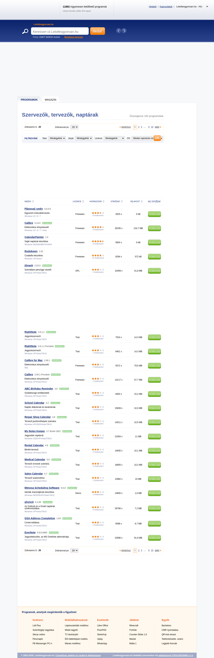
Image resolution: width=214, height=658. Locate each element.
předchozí (126, 127)
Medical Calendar (35, 459)
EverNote (30, 532)
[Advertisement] (107, 69)
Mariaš (132, 639)
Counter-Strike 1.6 (138, 634)
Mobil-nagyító (71, 630)
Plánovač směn (34, 208)
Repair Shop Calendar (38, 417)
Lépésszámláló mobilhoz (76, 625)
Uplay (100, 639)
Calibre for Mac (34, 360)
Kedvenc (38, 620)
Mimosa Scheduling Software (42, 487)
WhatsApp (102, 643)
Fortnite (133, 630)
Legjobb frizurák (169, 643)
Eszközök (103, 620)
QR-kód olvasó (169, 634)
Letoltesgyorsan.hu (44, 24)
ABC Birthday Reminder (39, 388)
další (157, 127)
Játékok (134, 620)
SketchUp (101, 634)
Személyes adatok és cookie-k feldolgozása (78, 655)
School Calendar (34, 402)
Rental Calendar (34, 445)
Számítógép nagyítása (43, 630)
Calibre (29, 222)
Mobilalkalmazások (76, 620)
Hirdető (152, 6)
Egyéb (165, 620)
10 (152, 127)
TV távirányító (71, 634)
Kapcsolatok (166, 6)
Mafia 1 (132, 643)
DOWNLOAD (154, 214)
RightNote (31, 332)
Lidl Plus (37, 625)
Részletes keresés (73, 37)
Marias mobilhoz (72, 643)
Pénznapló (38, 639)
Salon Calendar (34, 473)
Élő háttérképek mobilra (76, 639)
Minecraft (133, 625)
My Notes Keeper (35, 431)
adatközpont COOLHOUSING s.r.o (175, 655)
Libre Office (102, 625)
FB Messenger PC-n (42, 643)
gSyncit (29, 502)
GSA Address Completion (40, 518)
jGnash (29, 265)
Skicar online (39, 634)
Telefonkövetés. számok (173, 639)
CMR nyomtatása (170, 630)
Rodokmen (31, 251)
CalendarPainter (34, 237)
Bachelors (166, 625)
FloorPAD (101, 630)
